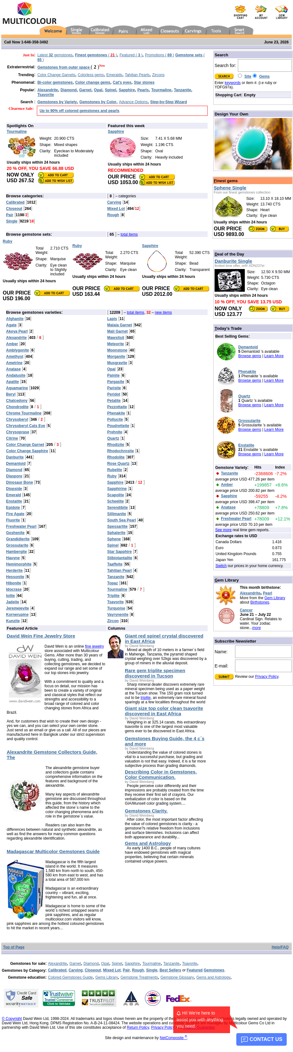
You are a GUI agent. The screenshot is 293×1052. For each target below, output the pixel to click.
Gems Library (106, 977)
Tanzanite (172, 963)
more (256, 628)
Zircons (158, 75)
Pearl (267, 593)
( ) (96, 55)
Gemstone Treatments (139, 977)
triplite (146, 697)
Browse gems (249, 356)
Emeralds (114, 75)
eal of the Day (229, 254)
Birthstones (259, 602)
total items (129, 234)
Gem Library (274, 598)
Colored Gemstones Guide (70, 977)
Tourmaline (151, 963)
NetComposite (173, 1038)
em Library (227, 580)
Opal (105, 963)
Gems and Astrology (213, 977)
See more (223, 530)
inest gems (226, 180)
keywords (233, 83)
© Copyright (12, 1018)
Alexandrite (250, 593)
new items (163, 312)
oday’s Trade (228, 328)
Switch (221, 566)
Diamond (91, 963)
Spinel (117, 963)
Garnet (75, 963)
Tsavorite (189, 963)
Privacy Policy (267, 676)
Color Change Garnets (56, 75)
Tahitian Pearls (137, 75)
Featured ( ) (131, 55)
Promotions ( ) (159, 55)
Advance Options (133, 102)
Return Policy (138, 1027)
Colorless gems (91, 75)
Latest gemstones (54, 55)
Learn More (274, 356)
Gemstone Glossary (177, 977)
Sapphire (132, 963)
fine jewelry (94, 646)
